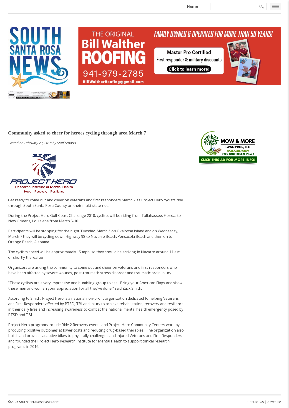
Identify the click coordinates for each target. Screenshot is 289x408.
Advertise (274, 402)
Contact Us (255, 402)
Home (192, 6)
